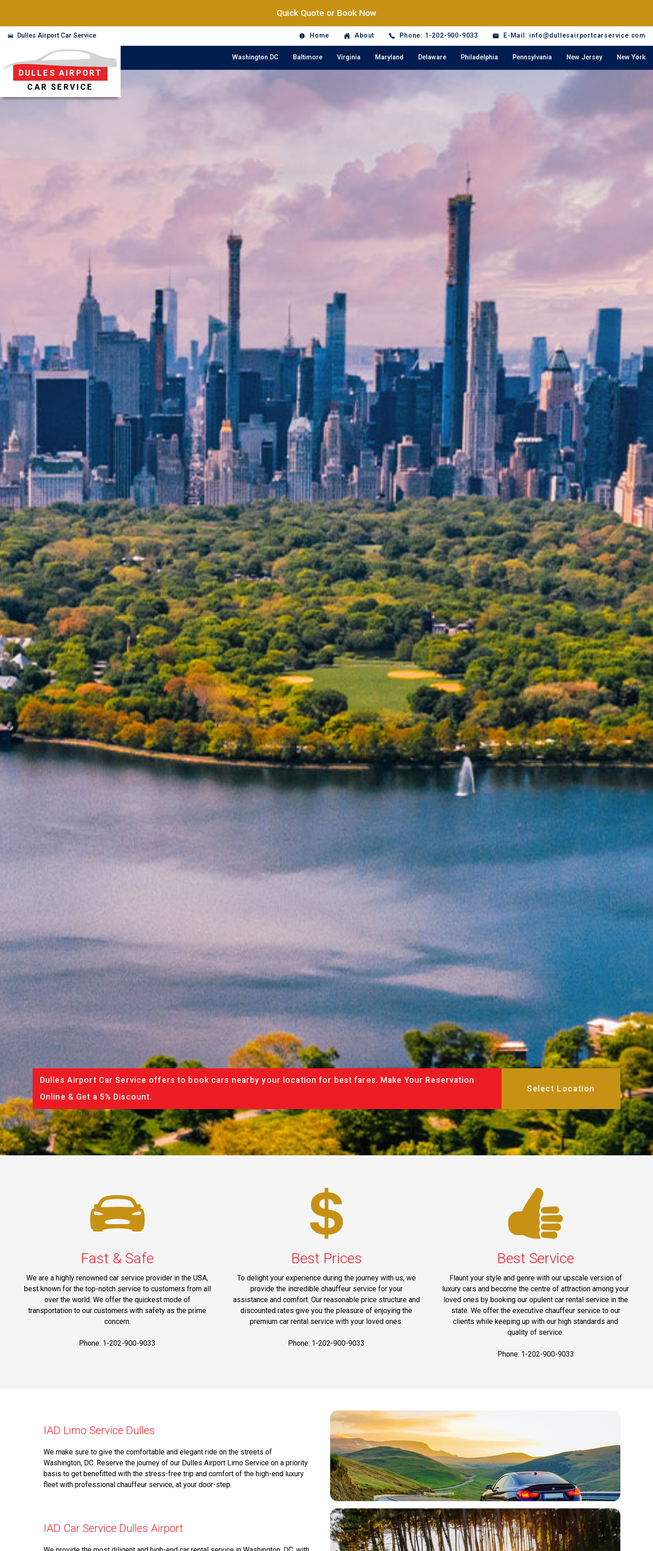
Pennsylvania (532, 57)
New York (631, 57)
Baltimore (307, 57)
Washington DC (255, 57)
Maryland (389, 57)
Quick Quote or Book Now (326, 13)
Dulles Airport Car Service (56, 35)
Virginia (349, 57)
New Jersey (584, 57)
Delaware (432, 57)
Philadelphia (479, 57)
